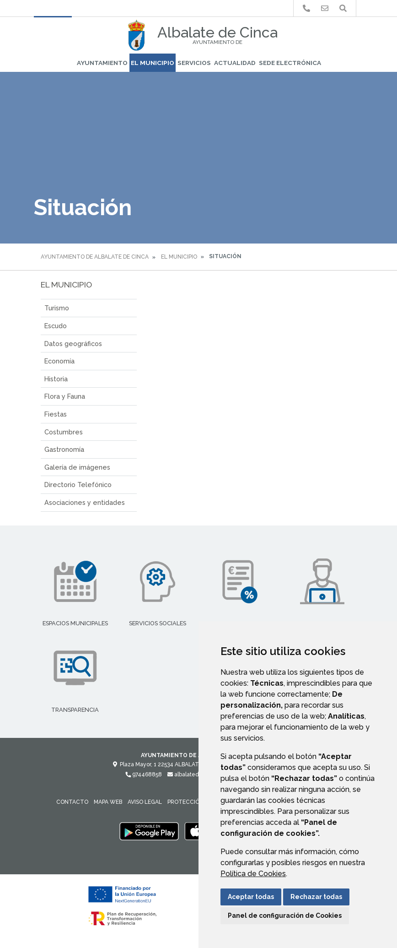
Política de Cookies (253, 873)
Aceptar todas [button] (251, 896)
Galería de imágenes (77, 467)
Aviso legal (145, 802)
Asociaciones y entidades (84, 502)
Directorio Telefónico (78, 484)
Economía (59, 361)
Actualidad (235, 62)
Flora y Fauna (64, 396)
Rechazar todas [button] (316, 896)
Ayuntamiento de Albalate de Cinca (95, 257)
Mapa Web (108, 802)
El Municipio (152, 62)
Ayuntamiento (102, 62)
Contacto (72, 802)
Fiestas (55, 414)
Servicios (194, 62)
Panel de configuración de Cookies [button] (285, 915)
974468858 (143, 774)
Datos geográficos (73, 343)
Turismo (56, 308)
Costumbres (63, 432)
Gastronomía (64, 449)
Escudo (55, 326)
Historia (56, 379)
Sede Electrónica (290, 62)
